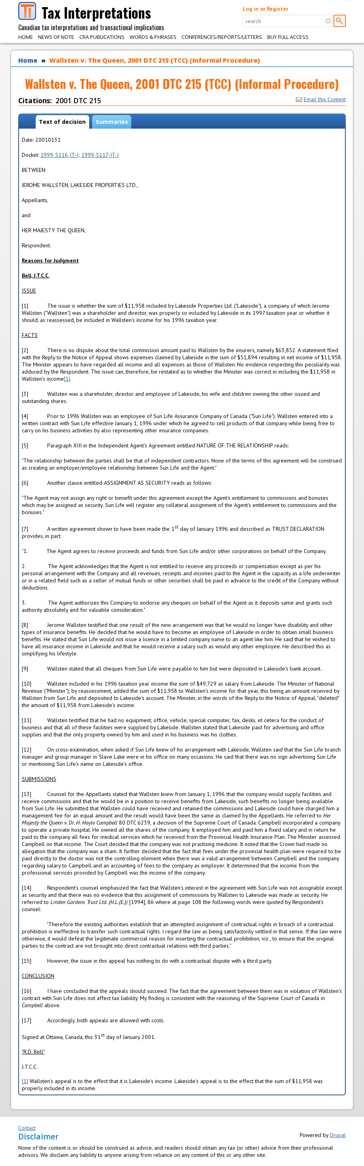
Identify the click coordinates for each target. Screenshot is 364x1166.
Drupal (338, 1135)
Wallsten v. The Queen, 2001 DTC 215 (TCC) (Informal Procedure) (154, 60)
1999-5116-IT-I (59, 154)
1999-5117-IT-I (100, 154)
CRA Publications (102, 36)
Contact (27, 1127)
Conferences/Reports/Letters (222, 36)
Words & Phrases (153, 36)
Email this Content (321, 99)
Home (25, 36)
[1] (67, 378)
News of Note (56, 36)
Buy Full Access (287, 36)
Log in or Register (265, 8)
